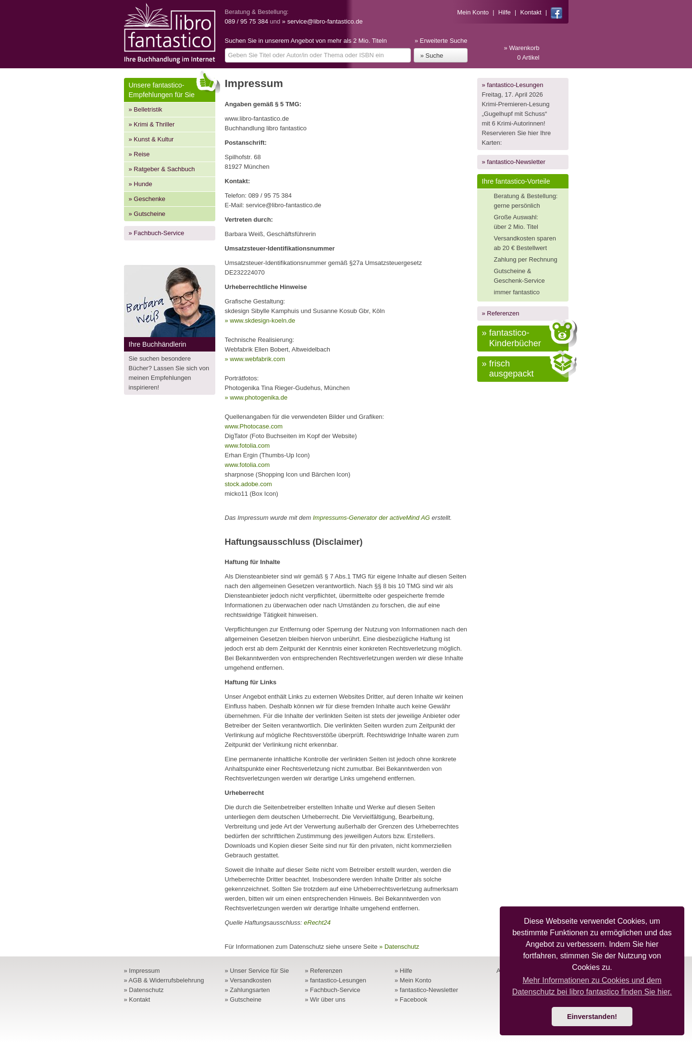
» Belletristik (145, 109)
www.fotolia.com (247, 445)
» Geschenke (147, 198)
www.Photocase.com (254, 426)
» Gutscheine (147, 213)
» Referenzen (500, 313)
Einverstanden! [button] (592, 1016)
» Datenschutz (399, 946)
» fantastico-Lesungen (513, 84)
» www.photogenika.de (256, 397)
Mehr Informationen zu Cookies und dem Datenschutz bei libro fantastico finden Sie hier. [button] (592, 986)
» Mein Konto (413, 980)
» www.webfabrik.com (255, 359)
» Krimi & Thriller (152, 124)
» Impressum (142, 970)
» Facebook (411, 999)
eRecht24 (317, 922)
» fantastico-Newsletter (513, 161)
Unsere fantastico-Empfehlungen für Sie (172, 88)
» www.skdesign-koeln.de (260, 320)
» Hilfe (403, 970)
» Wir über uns (325, 999)
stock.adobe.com (248, 484)
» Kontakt (137, 999)
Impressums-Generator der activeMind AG (371, 517)
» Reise (139, 154)
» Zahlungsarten (247, 989)
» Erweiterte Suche (441, 40)
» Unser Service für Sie (257, 970)
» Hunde (140, 184)
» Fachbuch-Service (157, 233)
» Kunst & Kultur (151, 139)
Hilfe (504, 12)
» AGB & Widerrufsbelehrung (164, 980)
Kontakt (531, 12)
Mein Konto (473, 12)
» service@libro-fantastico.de (322, 21)
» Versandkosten (248, 980)
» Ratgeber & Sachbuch (162, 169)
